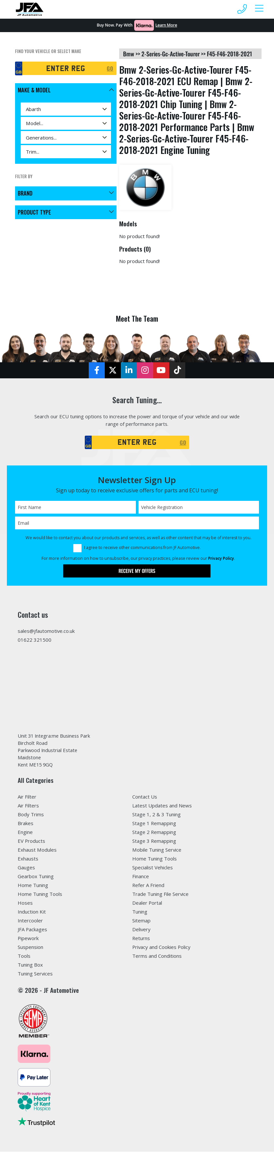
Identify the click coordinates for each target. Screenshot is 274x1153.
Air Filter (27, 798)
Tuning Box (30, 966)
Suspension (30, 948)
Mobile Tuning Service (156, 851)
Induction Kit (32, 913)
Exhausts (28, 860)
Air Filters (28, 807)
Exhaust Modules (37, 851)
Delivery (141, 930)
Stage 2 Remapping (154, 833)
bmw (128, 53)
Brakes (25, 825)
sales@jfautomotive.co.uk (46, 632)
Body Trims (31, 816)
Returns (141, 939)
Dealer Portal (147, 904)
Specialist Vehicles (152, 868)
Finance (140, 877)
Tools (24, 957)
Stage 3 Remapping (154, 842)
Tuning (139, 913)
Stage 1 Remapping (154, 825)
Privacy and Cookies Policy (161, 948)
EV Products (31, 842)
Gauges (26, 868)
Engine (25, 833)
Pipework (28, 939)
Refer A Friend (148, 886)
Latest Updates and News (162, 807)
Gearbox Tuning (36, 877)
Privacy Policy (221, 559)
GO (110, 68)
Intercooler (30, 921)
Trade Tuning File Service (160, 895)
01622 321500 (34, 640)
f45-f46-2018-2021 (229, 53)
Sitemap (141, 921)
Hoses (25, 904)
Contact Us (144, 798)
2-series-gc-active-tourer (170, 53)
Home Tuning (33, 886)
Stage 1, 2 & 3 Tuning (156, 816)
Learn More (166, 25)
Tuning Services (35, 975)
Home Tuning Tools (40, 895)
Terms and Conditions (157, 957)
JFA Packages (32, 930)
